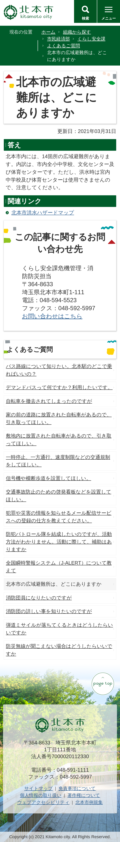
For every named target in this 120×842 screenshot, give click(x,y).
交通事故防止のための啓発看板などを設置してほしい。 (58, 495)
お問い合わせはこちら (52, 316)
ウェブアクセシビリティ (43, 802)
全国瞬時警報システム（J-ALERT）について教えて (59, 566)
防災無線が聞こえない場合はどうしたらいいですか (59, 650)
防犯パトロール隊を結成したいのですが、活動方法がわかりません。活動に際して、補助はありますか (59, 541)
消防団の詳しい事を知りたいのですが (49, 611)
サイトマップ (38, 788)
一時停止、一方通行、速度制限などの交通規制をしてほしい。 (58, 461)
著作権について (83, 795)
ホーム (48, 31)
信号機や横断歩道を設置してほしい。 (48, 478)
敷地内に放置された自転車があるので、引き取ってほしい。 (58, 439)
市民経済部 (58, 38)
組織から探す (77, 31)
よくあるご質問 (63, 45)
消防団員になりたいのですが (39, 598)
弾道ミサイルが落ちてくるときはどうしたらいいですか (59, 628)
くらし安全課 (91, 38)
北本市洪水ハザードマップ (42, 213)
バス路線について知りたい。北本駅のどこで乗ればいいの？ (59, 370)
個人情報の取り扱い (41, 795)
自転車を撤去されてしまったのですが (49, 401)
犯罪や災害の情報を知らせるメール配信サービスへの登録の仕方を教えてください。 (58, 516)
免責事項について (77, 788)
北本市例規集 (89, 802)
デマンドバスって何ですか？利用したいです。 (59, 387)
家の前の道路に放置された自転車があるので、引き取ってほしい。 (59, 418)
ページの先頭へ (102, 683)
